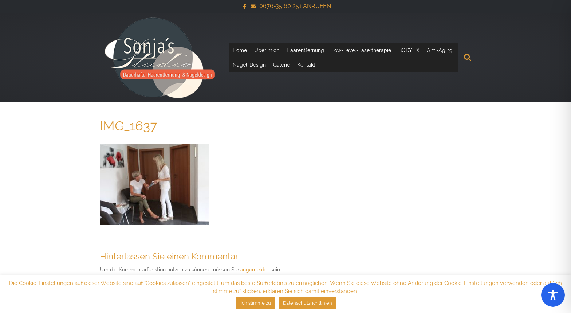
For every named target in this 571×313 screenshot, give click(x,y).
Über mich (266, 50)
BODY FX (409, 50)
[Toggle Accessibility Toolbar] (553, 295)
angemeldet (254, 270)
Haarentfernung (305, 50)
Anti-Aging (440, 50)
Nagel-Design (249, 65)
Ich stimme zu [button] (256, 303)
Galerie (281, 65)
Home (240, 50)
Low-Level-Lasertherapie (361, 50)
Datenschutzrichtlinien (307, 303)
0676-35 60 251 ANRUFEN (295, 6)
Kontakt (306, 65)
